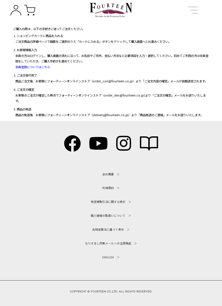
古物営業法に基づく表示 (108, 229)
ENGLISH (108, 257)
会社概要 (108, 174)
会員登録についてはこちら (32, 67)
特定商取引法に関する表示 (108, 202)
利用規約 (108, 188)
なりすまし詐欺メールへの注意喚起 (108, 243)
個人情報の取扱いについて (108, 216)
